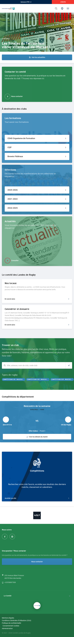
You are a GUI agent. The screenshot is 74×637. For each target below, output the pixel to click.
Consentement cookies (11, 626)
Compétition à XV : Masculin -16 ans (62, 379)
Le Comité (7, 596)
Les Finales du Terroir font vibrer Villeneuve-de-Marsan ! (26, 45)
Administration (7, 628)
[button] (68, 8)
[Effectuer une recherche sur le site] (56, 8)
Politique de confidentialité (11, 623)
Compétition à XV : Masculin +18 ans (14, 379)
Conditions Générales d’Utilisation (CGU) (16, 620)
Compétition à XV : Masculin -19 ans (38, 379)
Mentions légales (8, 618)
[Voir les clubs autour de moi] (69, 365)
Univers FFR (26, 2)
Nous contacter (37, 562)
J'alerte (63, 2)
